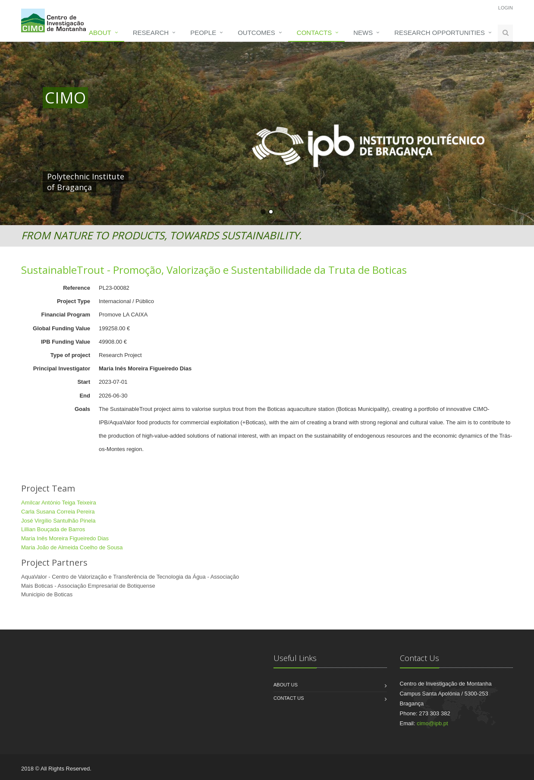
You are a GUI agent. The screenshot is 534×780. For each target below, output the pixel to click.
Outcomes (256, 32)
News (363, 32)
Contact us (288, 698)
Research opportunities (439, 32)
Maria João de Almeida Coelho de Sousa (72, 547)
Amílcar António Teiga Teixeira (58, 502)
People (203, 32)
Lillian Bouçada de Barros (53, 529)
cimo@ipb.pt (432, 723)
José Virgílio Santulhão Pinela (58, 520)
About (100, 32)
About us (285, 684)
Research (151, 32)
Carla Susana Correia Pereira (58, 511)
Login (505, 7)
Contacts (314, 32)
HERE (223, 176)
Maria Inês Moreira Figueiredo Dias (65, 538)
